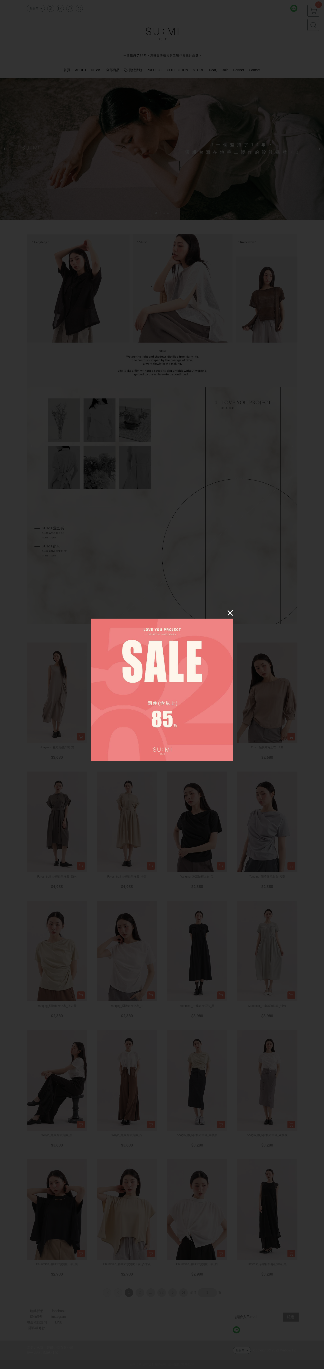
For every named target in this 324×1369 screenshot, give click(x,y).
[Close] (230, 613)
